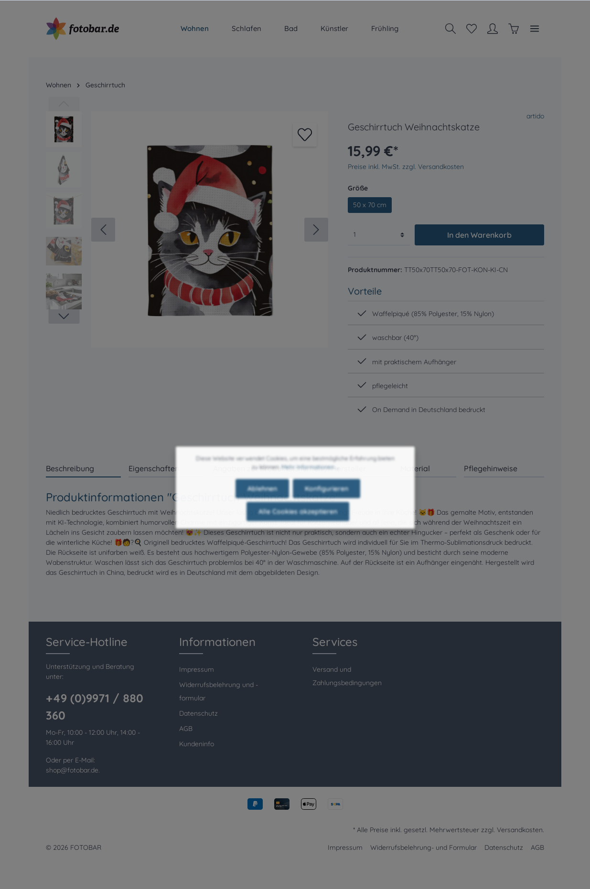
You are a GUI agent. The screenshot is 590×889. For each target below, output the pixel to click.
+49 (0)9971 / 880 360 (94, 706)
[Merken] (305, 135)
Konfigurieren (326, 505)
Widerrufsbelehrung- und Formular (423, 847)
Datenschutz (198, 713)
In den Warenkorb (479, 235)
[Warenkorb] (513, 28)
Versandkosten (520, 830)
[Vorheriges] (103, 230)
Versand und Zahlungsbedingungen (347, 676)
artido (535, 116)
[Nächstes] (316, 230)
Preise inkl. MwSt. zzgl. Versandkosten (406, 166)
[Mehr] (534, 28)
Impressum (196, 669)
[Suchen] (450, 28)
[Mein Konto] (492, 28)
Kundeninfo (196, 744)
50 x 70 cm (369, 205)
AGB (186, 728)
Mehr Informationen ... (310, 483)
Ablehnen (262, 505)
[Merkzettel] (471, 28)
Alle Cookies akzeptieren (297, 528)
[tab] (83, 468)
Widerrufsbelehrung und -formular (218, 691)
